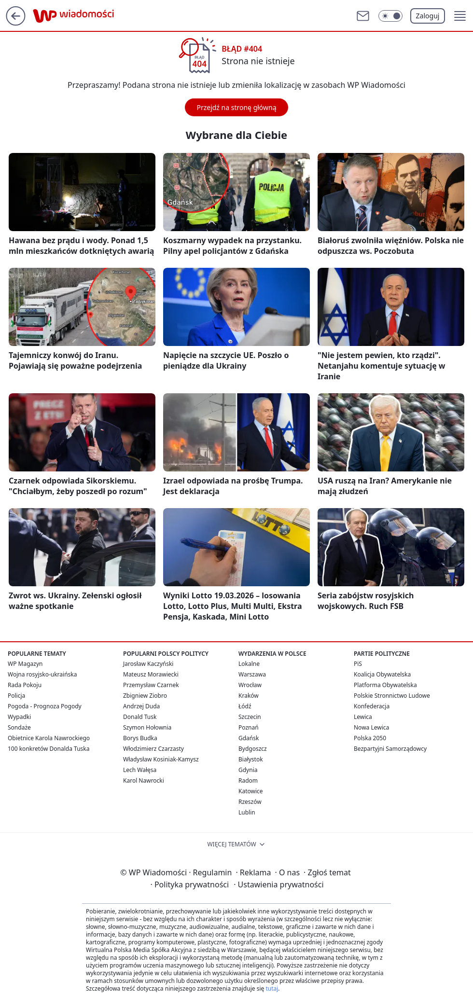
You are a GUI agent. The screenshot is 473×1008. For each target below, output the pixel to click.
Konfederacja (372, 706)
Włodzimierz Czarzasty (153, 749)
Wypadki (19, 717)
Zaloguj (428, 15)
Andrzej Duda (141, 706)
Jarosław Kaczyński (148, 664)
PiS (358, 664)
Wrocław (250, 685)
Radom (248, 780)
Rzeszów (250, 802)
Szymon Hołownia (147, 727)
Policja (16, 695)
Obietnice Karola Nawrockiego (49, 738)
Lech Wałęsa (139, 770)
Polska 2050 (370, 738)
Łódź (244, 706)
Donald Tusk (139, 717)
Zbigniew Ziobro (145, 695)
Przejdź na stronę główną (236, 107)
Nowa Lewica (371, 727)
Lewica (363, 717)
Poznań (248, 727)
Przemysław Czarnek (151, 685)
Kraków (248, 695)
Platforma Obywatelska (385, 685)
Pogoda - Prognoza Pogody (45, 706)
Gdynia (247, 770)
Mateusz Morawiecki (151, 674)
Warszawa (252, 674)
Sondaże (19, 727)
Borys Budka (140, 738)
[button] (460, 16)
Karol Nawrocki (143, 780)
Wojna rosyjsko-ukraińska (42, 674)
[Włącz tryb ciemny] (390, 16)
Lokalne (249, 664)
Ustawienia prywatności (278, 884)
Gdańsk (248, 738)
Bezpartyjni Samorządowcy (390, 749)
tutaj (271, 988)
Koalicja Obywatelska (382, 674)
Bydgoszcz (252, 749)
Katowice (250, 791)
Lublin (246, 812)
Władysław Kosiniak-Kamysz (161, 759)
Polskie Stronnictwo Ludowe (392, 695)
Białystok (250, 759)
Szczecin (249, 717)
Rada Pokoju (25, 685)
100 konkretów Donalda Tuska (48, 749)
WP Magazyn (25, 664)
